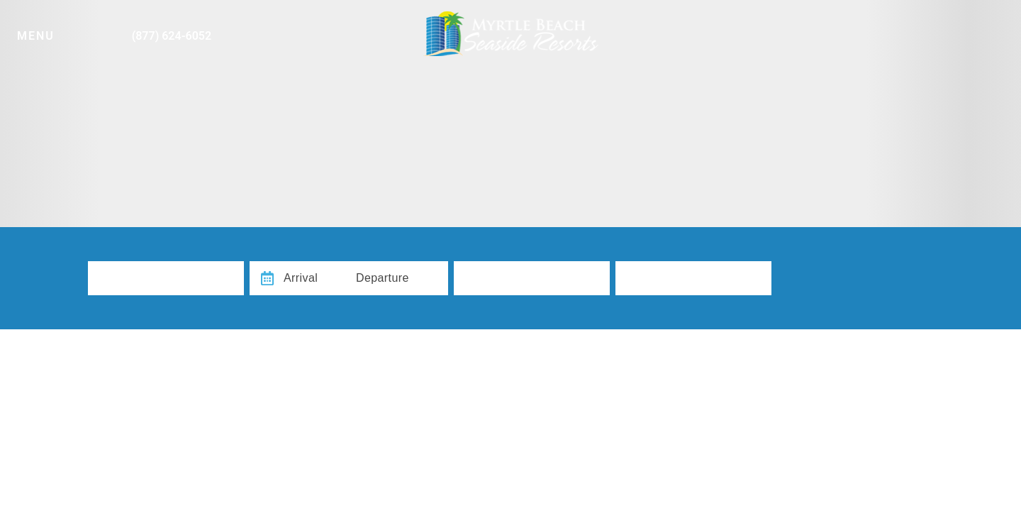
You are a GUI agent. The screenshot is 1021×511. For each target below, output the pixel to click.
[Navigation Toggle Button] (47, 30)
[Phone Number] (155, 29)
